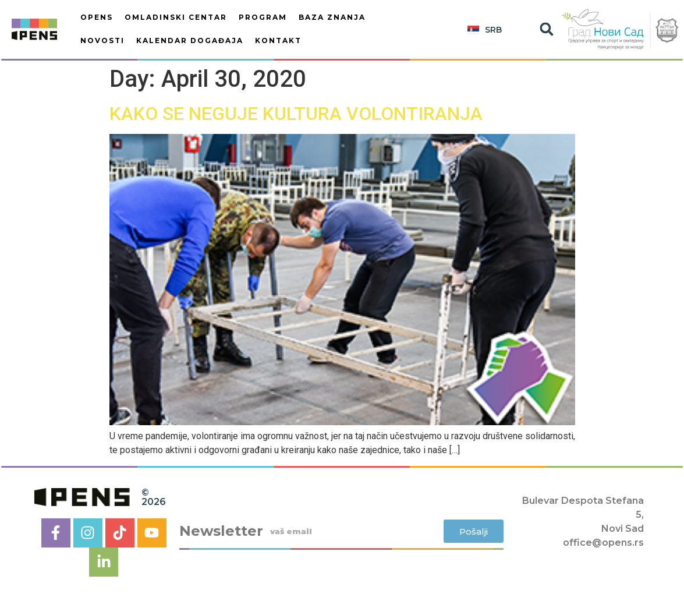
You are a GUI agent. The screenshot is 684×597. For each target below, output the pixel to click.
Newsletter (221, 531)
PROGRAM (263, 17)
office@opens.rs (603, 542)
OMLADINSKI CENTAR (176, 17)
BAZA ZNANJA (332, 17)
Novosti (102, 40)
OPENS (96, 17)
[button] (546, 29)
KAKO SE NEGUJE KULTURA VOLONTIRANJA (296, 114)
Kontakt (278, 40)
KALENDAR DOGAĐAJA (189, 40)
